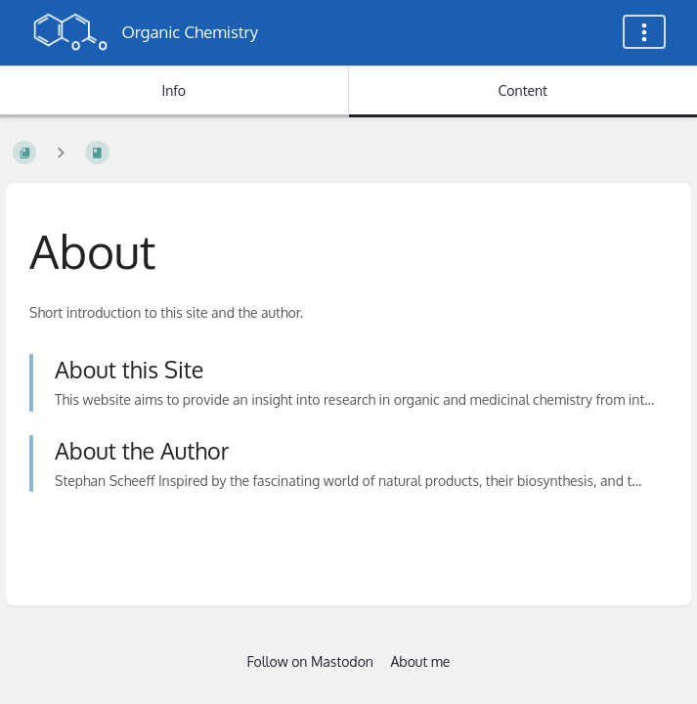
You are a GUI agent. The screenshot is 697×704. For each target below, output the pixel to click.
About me (420, 661)
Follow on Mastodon (310, 661)
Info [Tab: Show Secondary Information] (173, 90)
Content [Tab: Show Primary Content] (523, 90)
